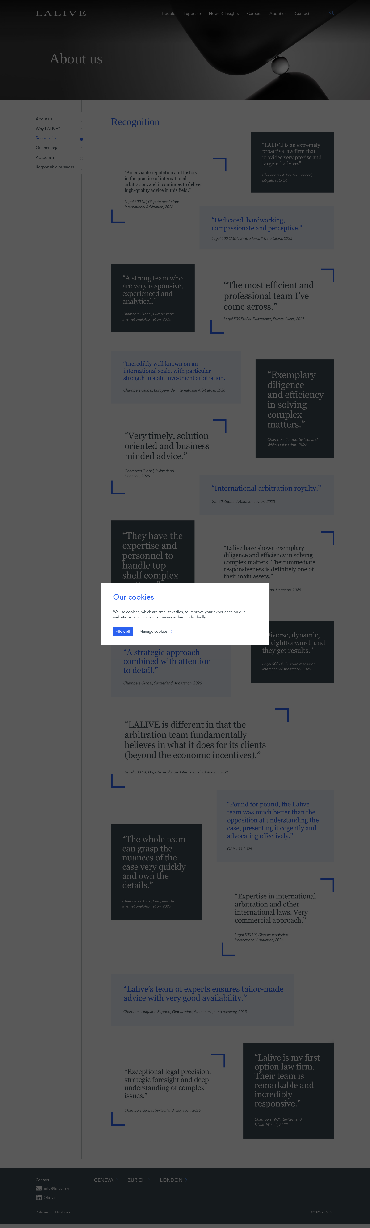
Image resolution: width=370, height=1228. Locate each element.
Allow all (123, 631)
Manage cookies (153, 631)
